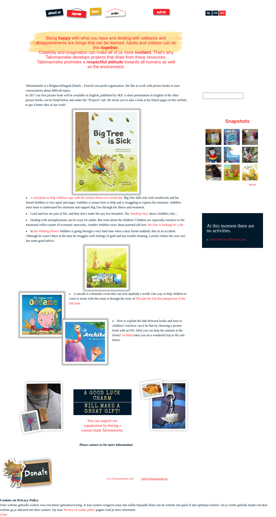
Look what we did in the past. (228, 239)
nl (209, 13)
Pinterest (228, 38)
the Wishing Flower (46, 231)
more (252, 184)
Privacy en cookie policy (79, 510)
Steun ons (27, 473)
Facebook (212, 38)
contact (195, 477)
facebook (201, 487)
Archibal (127, 335)
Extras (162, 12)
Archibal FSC (139, 13)
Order (115, 13)
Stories (76, 13)
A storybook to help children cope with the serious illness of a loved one (76, 198)
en (222, 13)
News (95, 11)
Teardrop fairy (139, 214)
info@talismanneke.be (155, 478)
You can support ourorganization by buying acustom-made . (102, 425)
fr (216, 13)
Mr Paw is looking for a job (166, 225)
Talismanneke (17, 19)
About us (55, 13)
